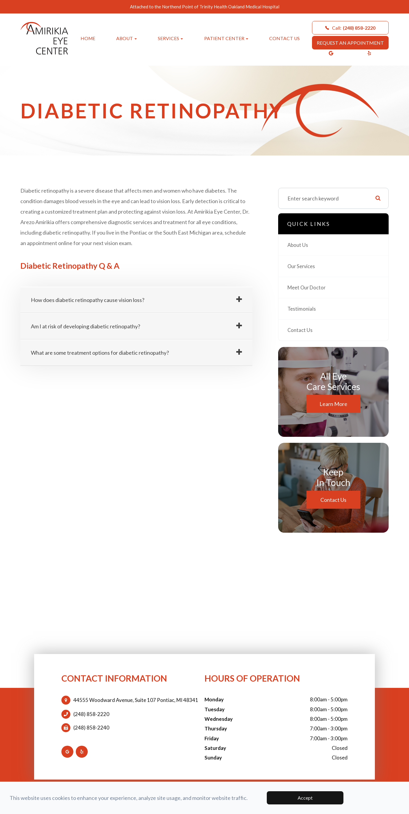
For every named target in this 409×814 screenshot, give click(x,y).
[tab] (136, 300)
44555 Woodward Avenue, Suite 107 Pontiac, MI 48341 (135, 700)
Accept (305, 798)
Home (88, 38)
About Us (298, 245)
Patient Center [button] (226, 38)
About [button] (126, 38)
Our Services (302, 266)
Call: (350, 27)
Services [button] (170, 38)
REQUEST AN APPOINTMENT (350, 43)
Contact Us (284, 38)
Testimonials (302, 309)
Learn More (333, 404)
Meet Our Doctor (308, 287)
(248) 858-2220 (91, 714)
